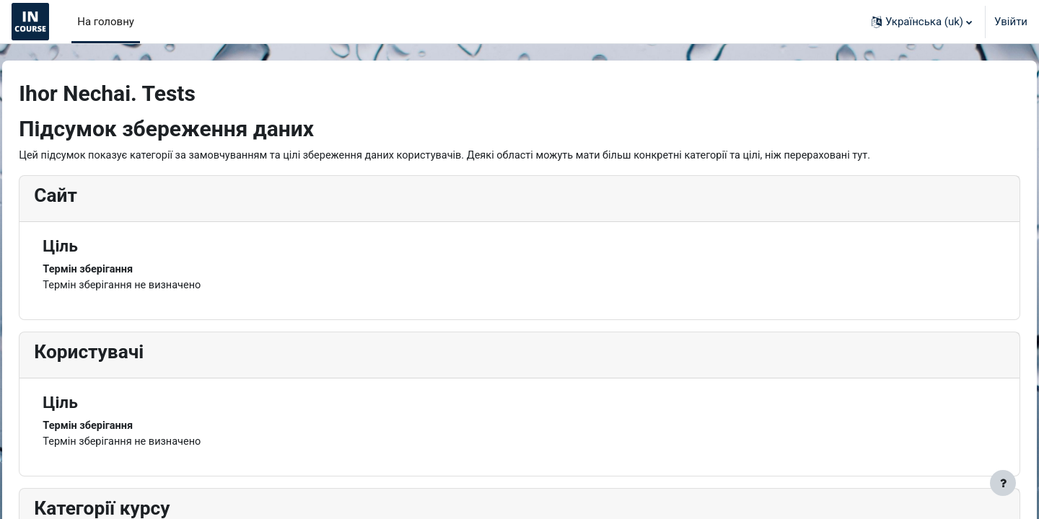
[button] (922, 21)
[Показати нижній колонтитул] (1003, 483)
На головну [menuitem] (105, 21)
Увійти (1010, 21)
